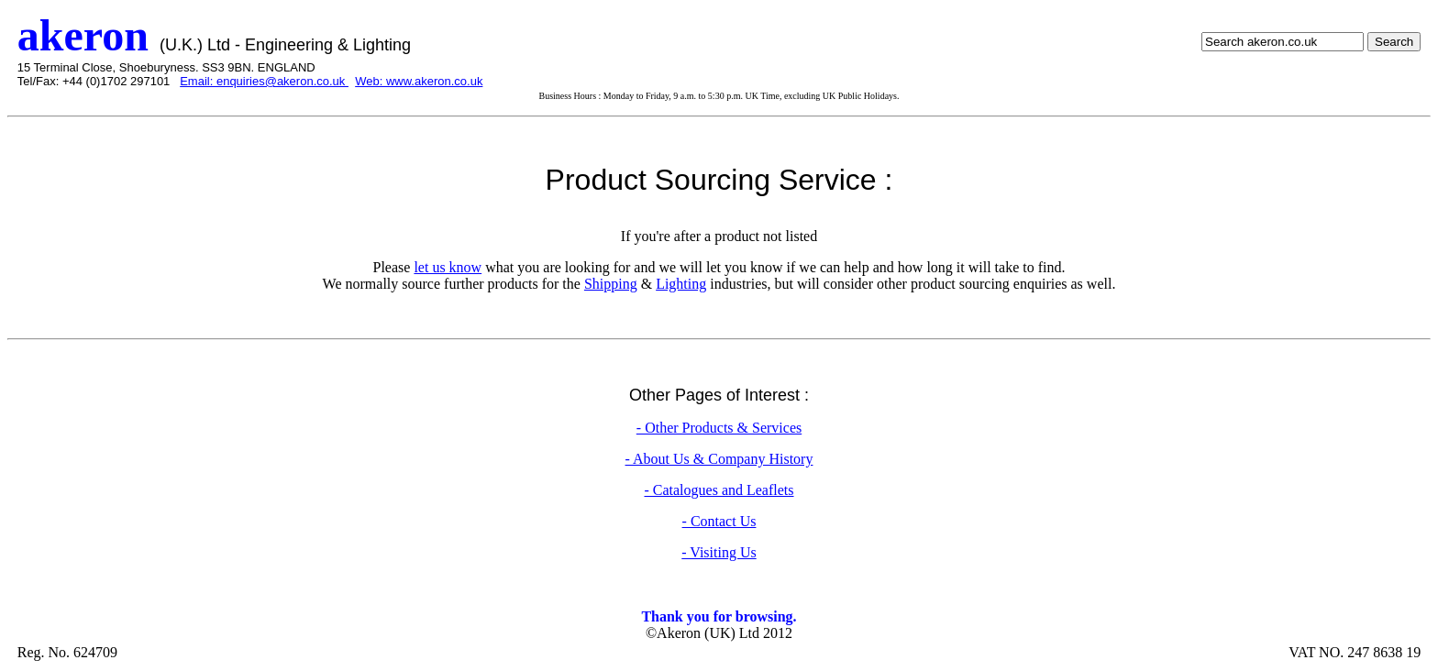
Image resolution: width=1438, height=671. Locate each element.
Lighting (681, 284)
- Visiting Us (718, 552)
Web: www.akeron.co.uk (418, 81)
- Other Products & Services (719, 427)
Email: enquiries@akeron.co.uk (264, 81)
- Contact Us (719, 521)
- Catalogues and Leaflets (718, 490)
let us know (447, 267)
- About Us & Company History (719, 459)
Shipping (610, 284)
